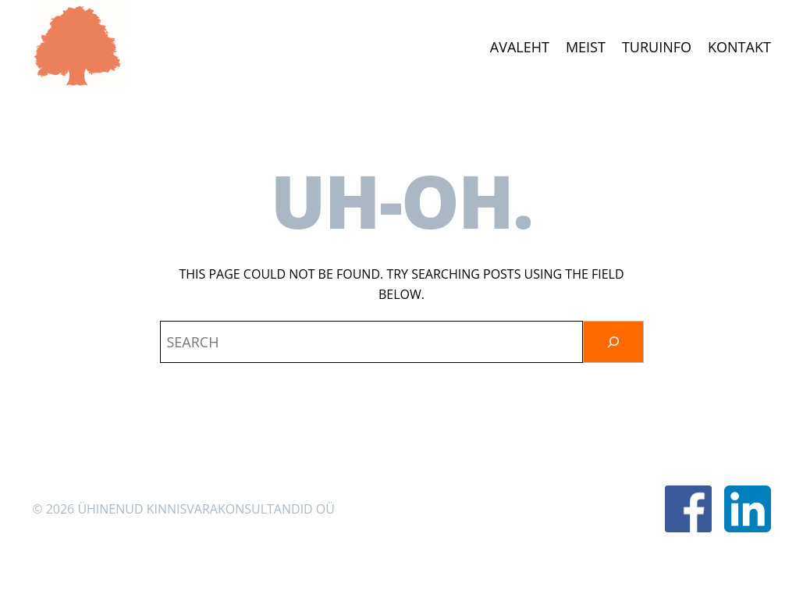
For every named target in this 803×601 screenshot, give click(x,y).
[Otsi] (613, 342)
